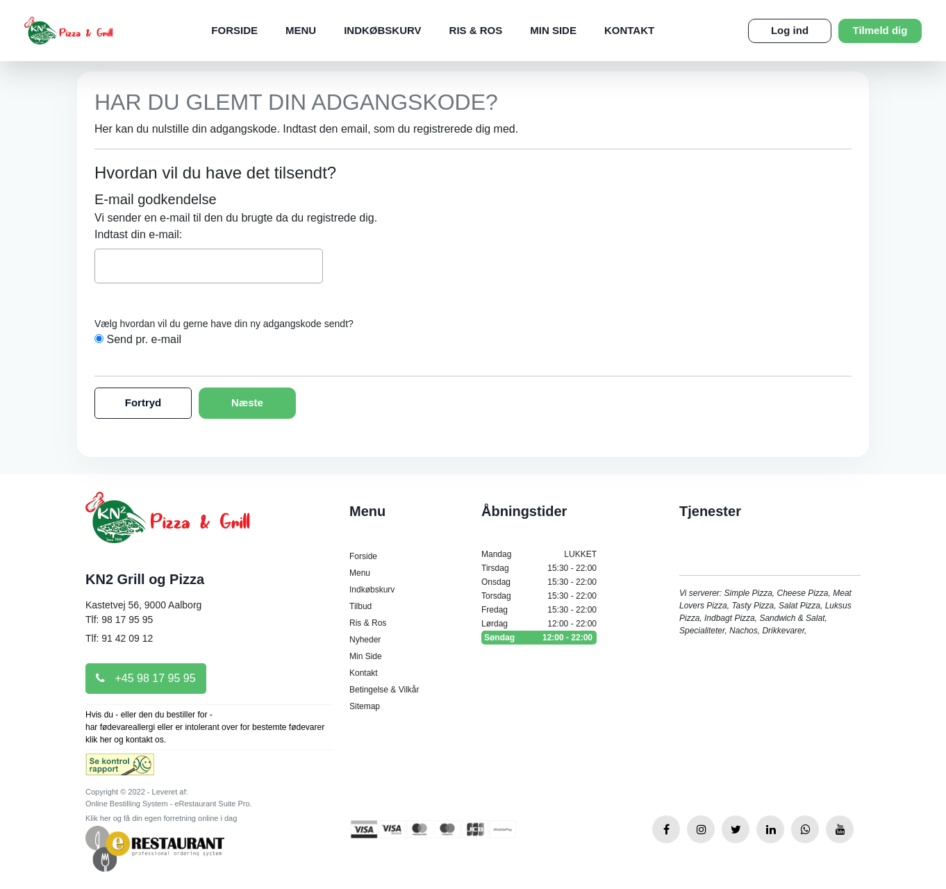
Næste (247, 402)
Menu (300, 30)
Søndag (539, 638)
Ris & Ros (476, 30)
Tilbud (360, 606)
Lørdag (539, 624)
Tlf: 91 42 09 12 (119, 638)
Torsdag (539, 596)
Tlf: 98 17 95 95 (119, 619)
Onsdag (539, 582)
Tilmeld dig (880, 30)
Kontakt (629, 30)
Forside (234, 30)
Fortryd (143, 402)
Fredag (539, 610)
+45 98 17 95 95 (146, 678)
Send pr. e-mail (143, 339)
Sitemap (364, 706)
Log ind (789, 30)
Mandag (539, 554)
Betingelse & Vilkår (384, 690)
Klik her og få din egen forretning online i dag (161, 818)
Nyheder (365, 640)
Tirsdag (539, 568)
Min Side (553, 30)
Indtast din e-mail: (138, 234)
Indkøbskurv (382, 30)
